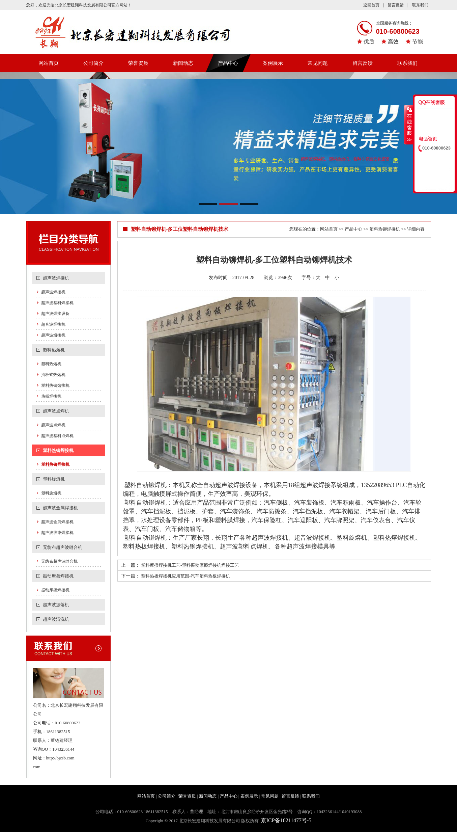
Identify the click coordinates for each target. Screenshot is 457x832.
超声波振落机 (56, 604)
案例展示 (273, 63)
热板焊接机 (51, 396)
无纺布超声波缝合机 (62, 547)
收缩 (408, 124)
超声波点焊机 (56, 410)
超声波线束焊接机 (57, 532)
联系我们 (420, 5)
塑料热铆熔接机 (55, 385)
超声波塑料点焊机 (57, 435)
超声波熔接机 (53, 335)
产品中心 (228, 63)
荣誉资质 (138, 63)
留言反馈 (396, 5)
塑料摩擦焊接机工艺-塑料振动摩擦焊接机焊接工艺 (190, 565)
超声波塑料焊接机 (57, 302)
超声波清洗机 (56, 619)
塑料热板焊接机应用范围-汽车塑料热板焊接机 (185, 576)
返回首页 (371, 5)
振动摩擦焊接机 (58, 576)
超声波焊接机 (56, 277)
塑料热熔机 (54, 349)
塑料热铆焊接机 (58, 450)
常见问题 (318, 63)
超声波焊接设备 (55, 313)
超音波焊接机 (53, 324)
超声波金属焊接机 (60, 507)
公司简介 (93, 63)
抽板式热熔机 (53, 374)
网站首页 (48, 63)
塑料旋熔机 (54, 479)
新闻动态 (183, 63)
